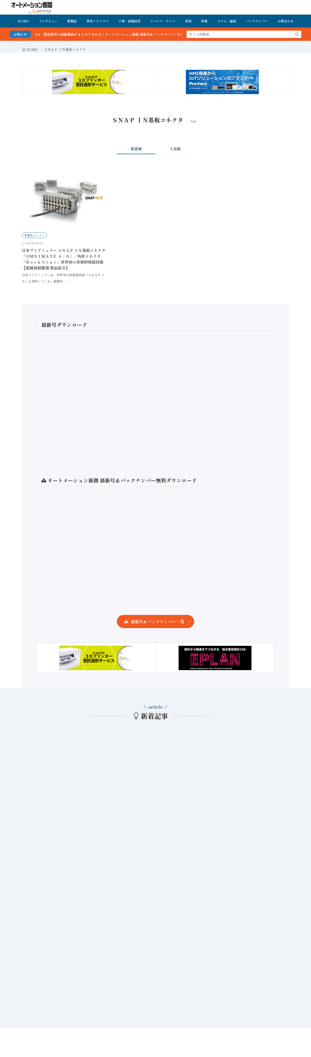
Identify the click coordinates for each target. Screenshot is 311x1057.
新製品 (72, 21)
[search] (297, 34)
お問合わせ (286, 21)
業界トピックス (97, 21)
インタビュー (48, 21)
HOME (23, 21)
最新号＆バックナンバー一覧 (157, 621)
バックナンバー (257, 21)
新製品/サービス (34, 235)
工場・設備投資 (129, 21)
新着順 (136, 148)
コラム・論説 (226, 21)
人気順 (175, 148)
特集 (204, 21)
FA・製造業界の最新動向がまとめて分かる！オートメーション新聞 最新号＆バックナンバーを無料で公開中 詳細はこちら (139, 34)
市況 (188, 21)
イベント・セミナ (162, 21)
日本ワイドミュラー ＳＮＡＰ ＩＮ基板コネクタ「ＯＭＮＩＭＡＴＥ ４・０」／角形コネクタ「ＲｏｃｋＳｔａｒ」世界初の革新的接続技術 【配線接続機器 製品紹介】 (63, 259)
